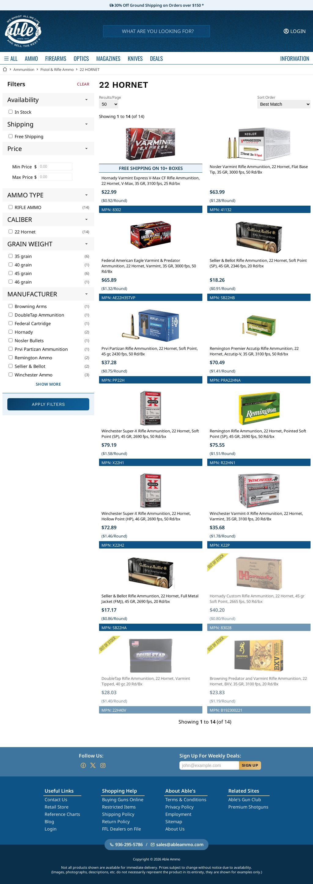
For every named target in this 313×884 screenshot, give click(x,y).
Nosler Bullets (26, 340)
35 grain (20, 256)
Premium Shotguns (248, 807)
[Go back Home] (4, 69)
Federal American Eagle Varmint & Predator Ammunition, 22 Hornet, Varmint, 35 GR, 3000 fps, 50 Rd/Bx (148, 266)
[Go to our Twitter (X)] (93, 765)
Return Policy (116, 821)
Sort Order (284, 101)
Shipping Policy (118, 814)
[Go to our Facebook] (83, 765)
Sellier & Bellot (27, 366)
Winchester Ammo (31, 375)
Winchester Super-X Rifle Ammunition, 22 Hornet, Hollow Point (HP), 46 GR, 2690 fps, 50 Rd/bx (146, 516)
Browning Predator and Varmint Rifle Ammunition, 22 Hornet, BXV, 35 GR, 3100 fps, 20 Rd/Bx (258, 681)
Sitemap (173, 821)
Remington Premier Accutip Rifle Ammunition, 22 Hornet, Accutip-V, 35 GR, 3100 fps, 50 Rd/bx (254, 351)
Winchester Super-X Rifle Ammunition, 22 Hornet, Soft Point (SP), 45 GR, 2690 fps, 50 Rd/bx (150, 433)
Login (51, 829)
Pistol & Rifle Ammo (57, 69)
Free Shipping (26, 136)
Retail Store (56, 807)
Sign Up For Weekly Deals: (210, 755)
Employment (178, 814)
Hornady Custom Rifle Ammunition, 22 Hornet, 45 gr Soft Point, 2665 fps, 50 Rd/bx (257, 598)
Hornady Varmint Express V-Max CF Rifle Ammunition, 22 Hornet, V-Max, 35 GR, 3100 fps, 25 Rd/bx (150, 180)
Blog (49, 821)
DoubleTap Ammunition (36, 315)
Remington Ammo (30, 358)
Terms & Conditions (185, 799)
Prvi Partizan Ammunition (38, 349)
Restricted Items (119, 807)
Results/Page (110, 101)
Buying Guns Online (122, 799)
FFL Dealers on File (121, 829)
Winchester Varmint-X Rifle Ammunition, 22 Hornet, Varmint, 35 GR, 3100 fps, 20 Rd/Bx (256, 516)
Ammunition (23, 69)
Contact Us (56, 799)
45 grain (20, 273)
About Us (175, 829)
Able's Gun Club (244, 799)
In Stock (20, 112)
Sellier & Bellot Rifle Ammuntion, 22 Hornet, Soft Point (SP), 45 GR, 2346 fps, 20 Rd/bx (258, 263)
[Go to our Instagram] (102, 765)
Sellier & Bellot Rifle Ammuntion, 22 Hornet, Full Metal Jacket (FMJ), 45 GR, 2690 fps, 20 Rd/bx (149, 598)
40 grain (20, 265)
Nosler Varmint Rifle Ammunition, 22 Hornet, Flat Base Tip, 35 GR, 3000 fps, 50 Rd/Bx (259, 169)
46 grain (20, 282)
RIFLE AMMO (25, 207)
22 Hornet (22, 232)
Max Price (22, 177)
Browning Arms (28, 306)
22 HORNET (90, 69)
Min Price (22, 167)
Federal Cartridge (30, 323)
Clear (83, 84)
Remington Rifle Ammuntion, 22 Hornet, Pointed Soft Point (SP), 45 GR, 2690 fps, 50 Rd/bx (258, 433)
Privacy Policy (179, 807)
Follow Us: (91, 755)
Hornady (21, 332)
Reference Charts (62, 814)
